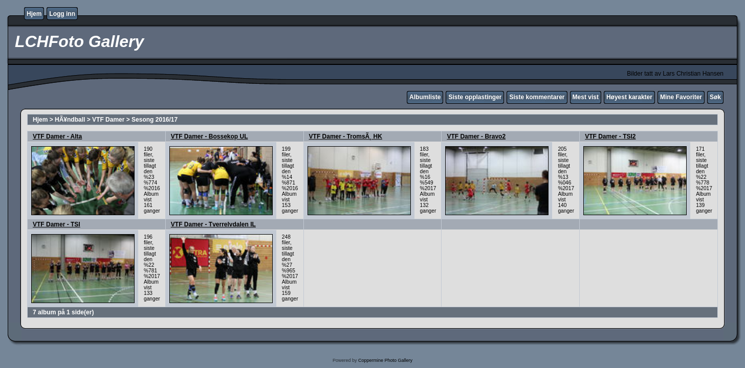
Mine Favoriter (681, 97)
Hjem (34, 13)
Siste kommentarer (536, 97)
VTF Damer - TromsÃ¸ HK (345, 136)
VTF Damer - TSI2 (610, 136)
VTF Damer (108, 119)
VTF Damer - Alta (57, 136)
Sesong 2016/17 (155, 119)
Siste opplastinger (474, 97)
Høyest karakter (629, 97)
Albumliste (425, 97)
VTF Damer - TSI (56, 224)
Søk (715, 97)
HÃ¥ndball (70, 119)
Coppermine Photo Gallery (385, 360)
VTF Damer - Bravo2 (476, 136)
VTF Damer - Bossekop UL (209, 136)
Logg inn (62, 13)
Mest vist (586, 97)
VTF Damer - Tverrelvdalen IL (213, 224)
